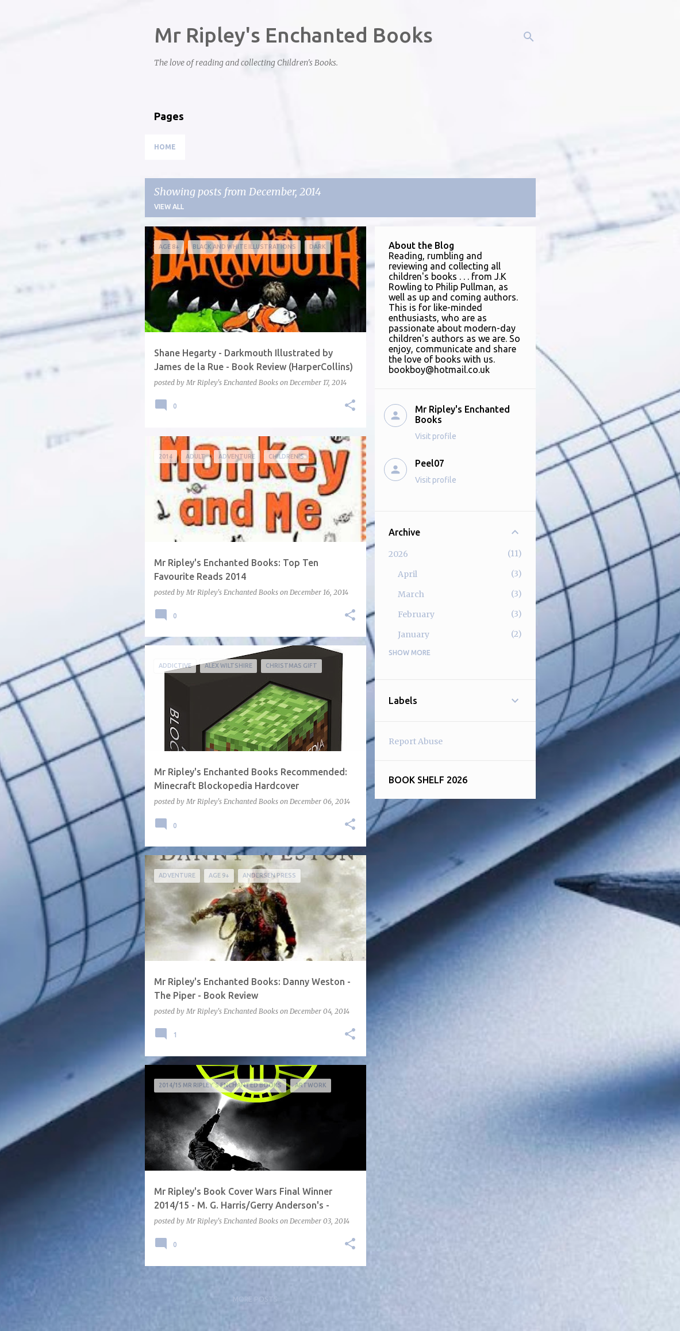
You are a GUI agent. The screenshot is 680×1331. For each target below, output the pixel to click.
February (416, 614)
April (407, 574)
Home (165, 147)
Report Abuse (416, 741)
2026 (398, 554)
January (413, 634)
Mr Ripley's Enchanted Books (293, 35)
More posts (255, 1299)
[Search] (529, 37)
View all (169, 206)
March (411, 594)
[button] (350, 406)
